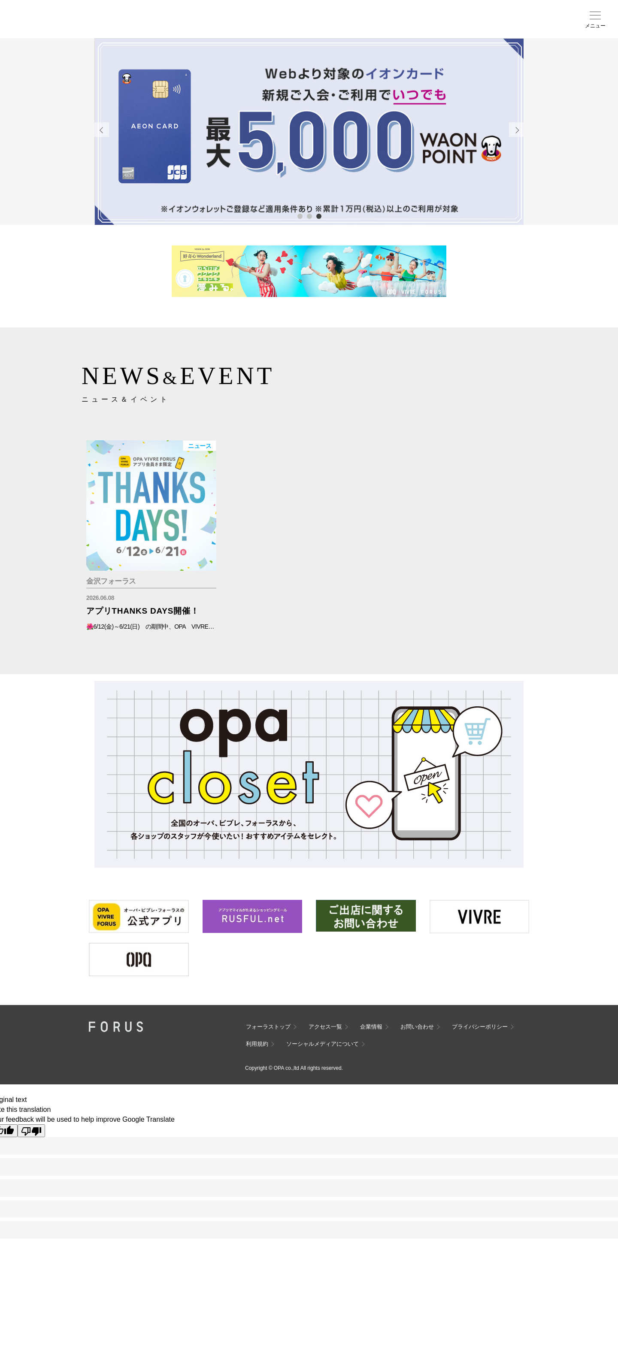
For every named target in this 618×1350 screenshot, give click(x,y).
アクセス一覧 (325, 1026)
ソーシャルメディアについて (322, 1044)
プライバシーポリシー (480, 1026)
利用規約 (257, 1044)
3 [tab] (318, 216)
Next (516, 129)
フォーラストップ (268, 1026)
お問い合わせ (417, 1026)
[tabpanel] (309, 131)
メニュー (595, 26)
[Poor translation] (31, 1130)
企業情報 (371, 1026)
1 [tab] (299, 216)
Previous (101, 129)
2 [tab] (309, 216)
